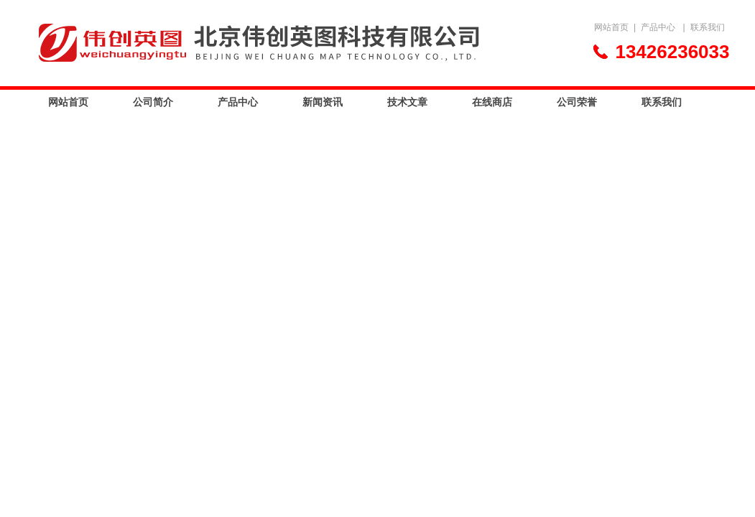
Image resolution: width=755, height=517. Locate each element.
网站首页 (611, 27)
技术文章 (407, 102)
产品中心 (658, 27)
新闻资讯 (322, 102)
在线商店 (492, 102)
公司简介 (153, 102)
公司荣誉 (577, 102)
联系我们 (707, 27)
